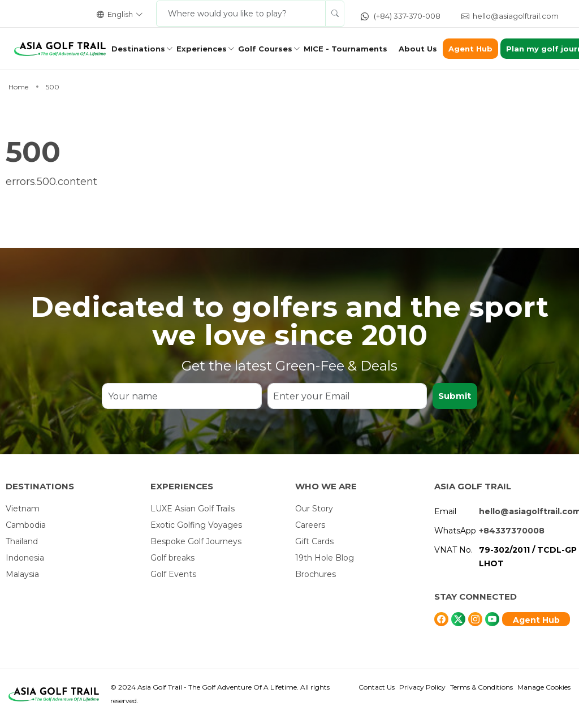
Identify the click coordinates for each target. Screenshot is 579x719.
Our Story (314, 508)
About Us (418, 48)
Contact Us (376, 687)
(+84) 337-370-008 (400, 15)
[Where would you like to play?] (241, 14)
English (120, 14)
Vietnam (23, 508)
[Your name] (181, 396)
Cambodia (26, 525)
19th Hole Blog (324, 558)
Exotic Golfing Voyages (196, 525)
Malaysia (22, 574)
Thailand (22, 541)
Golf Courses (265, 48)
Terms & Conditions (481, 687)
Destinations (138, 48)
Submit (454, 395)
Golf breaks (172, 558)
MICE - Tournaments (345, 48)
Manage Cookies (544, 687)
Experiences (201, 48)
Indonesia (25, 558)
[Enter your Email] (346, 396)
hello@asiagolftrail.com (510, 15)
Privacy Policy (422, 687)
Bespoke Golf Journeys (195, 541)
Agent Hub (470, 48)
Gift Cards (314, 541)
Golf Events (173, 574)
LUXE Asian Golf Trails (192, 508)
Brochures (315, 574)
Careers (310, 525)
